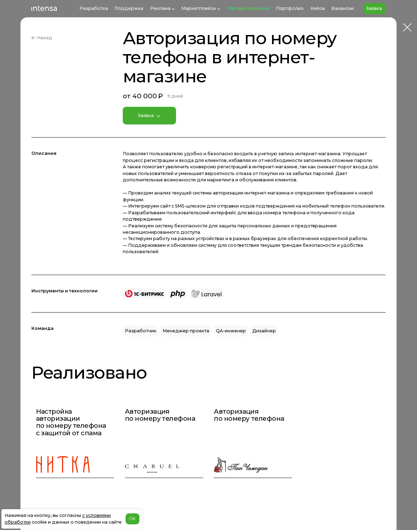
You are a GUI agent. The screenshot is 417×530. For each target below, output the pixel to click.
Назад (41, 37)
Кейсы (317, 8)
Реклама (160, 8)
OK (132, 518)
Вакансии (342, 8)
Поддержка (128, 8)
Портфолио (290, 8)
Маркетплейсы (198, 8)
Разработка (93, 8)
